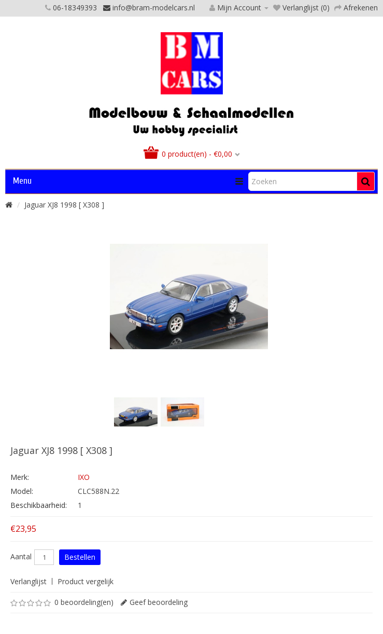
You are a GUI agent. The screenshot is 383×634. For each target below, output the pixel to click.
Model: (21, 491)
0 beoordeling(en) (84, 602)
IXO (84, 477)
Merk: (19, 477)
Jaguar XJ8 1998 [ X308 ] (64, 205)
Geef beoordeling (159, 602)
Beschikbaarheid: (38, 505)
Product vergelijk (86, 581)
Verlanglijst (28, 581)
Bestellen (79, 557)
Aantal (21, 556)
